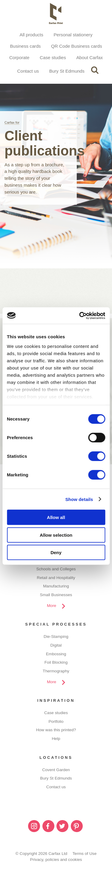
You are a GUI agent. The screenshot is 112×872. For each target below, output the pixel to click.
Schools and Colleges (56, 569)
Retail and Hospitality (56, 577)
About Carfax (89, 57)
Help (56, 738)
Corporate (19, 57)
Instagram (34, 826)
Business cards (25, 46)
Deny (56, 552)
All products (31, 34)
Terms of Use (85, 853)
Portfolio (55, 721)
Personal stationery (72, 34)
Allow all (56, 517)
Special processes (56, 624)
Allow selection (56, 534)
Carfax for (11, 122)
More (51, 605)
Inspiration (56, 700)
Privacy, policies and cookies (56, 859)
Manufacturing (56, 586)
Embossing (56, 654)
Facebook (48, 826)
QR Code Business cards (76, 46)
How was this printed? (56, 730)
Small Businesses (56, 595)
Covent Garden (56, 770)
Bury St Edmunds (67, 71)
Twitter (62, 826)
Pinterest (77, 826)
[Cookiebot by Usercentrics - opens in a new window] (79, 315)
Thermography (56, 671)
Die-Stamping (56, 636)
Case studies (53, 57)
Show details (79, 499)
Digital (56, 645)
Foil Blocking (56, 662)
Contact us (28, 71)
